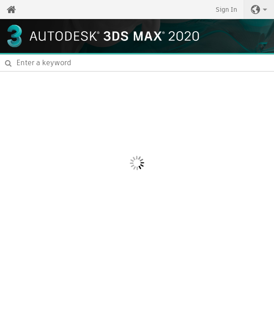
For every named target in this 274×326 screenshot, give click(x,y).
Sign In (226, 9)
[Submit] (8, 63)
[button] (259, 9)
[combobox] (137, 63)
